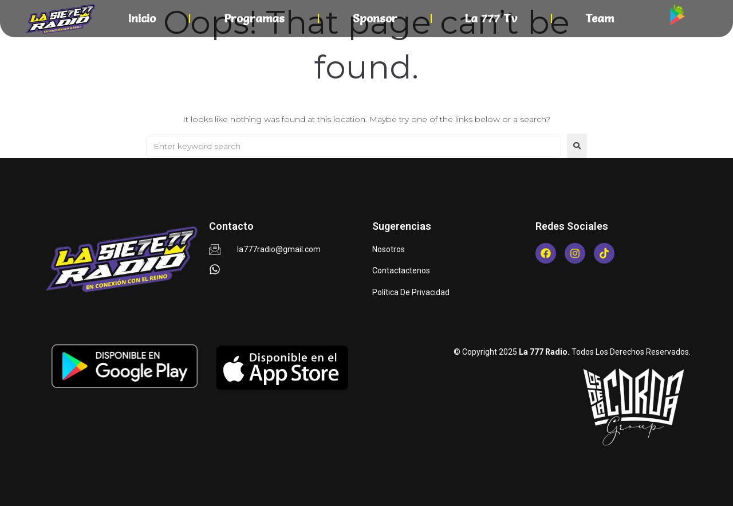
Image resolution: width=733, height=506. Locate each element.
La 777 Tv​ (491, 18)
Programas (254, 18)
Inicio (142, 18)
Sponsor (375, 18)
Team (599, 18)
